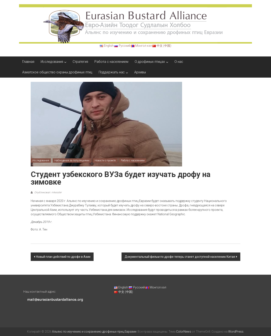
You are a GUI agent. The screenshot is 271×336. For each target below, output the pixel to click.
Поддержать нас (112, 72)
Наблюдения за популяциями (71, 160)
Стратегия (80, 62)
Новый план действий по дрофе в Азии (63, 256)
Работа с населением (111, 62)
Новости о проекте (105, 160)
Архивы (140, 72)
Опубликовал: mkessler (48, 192)
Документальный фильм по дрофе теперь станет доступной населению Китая (180, 256)
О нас (178, 62)
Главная (28, 62)
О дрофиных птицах (150, 62)
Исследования (52, 62)
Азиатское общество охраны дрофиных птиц (57, 72)
